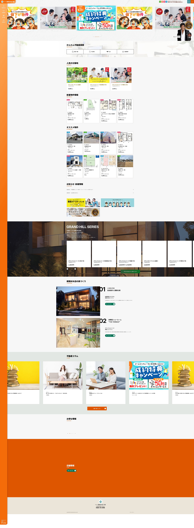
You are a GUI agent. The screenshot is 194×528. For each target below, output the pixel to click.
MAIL (188, 2)
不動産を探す (4, 7)
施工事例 (3, 17)
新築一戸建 (76, 51)
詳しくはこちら (108, 303)
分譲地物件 (3, 12)
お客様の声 (3, 22)
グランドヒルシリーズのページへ (130, 271)
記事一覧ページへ (97, 408)
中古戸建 (92, 51)
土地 (109, 51)
